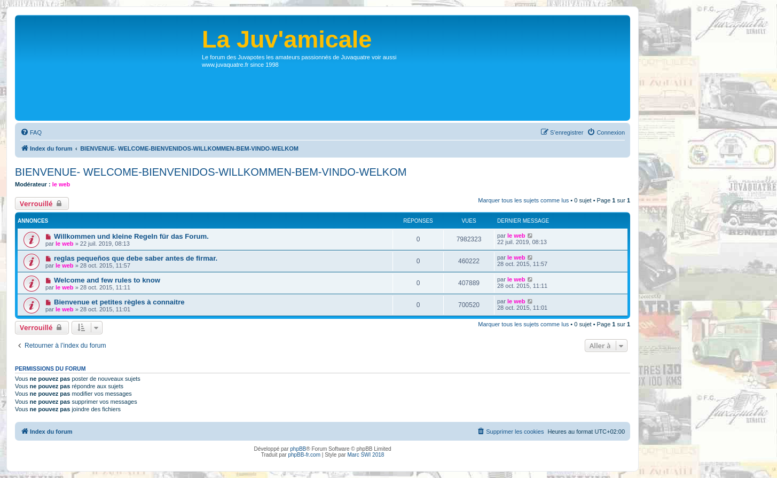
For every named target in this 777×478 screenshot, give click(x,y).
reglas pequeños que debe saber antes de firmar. (135, 258)
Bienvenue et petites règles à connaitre (119, 302)
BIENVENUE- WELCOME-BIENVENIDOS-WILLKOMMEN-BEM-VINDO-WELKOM (210, 172)
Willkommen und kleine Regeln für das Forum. (131, 236)
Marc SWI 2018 (365, 455)
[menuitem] (31, 132)
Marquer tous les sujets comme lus (523, 200)
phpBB (298, 449)
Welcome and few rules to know (107, 280)
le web (61, 184)
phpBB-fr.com (304, 455)
